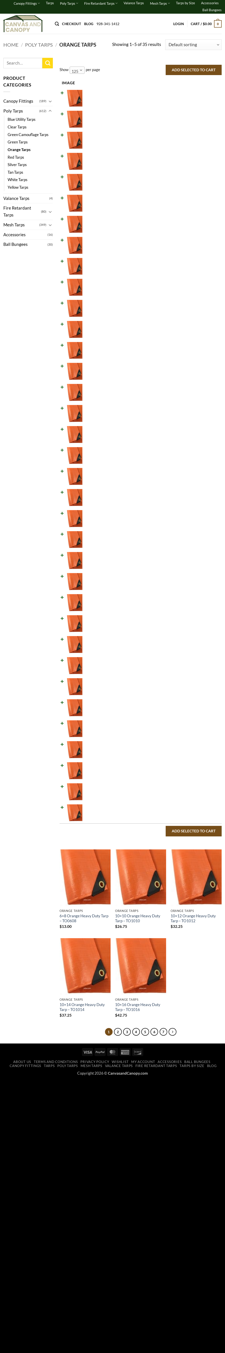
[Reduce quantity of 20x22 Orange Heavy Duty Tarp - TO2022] (161, 641)
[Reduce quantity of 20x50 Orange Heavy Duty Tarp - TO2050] (161, 756)
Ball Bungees (212, 10)
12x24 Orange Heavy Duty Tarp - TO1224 (92, 333)
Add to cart (196, 100)
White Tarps (17, 179)
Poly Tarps (69, 3)
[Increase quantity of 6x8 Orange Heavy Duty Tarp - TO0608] (176, 100)
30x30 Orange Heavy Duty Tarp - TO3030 (92, 879)
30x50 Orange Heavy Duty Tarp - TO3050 (92, 937)
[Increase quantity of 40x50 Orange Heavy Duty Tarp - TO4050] (176, 1015)
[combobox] (77, 70)
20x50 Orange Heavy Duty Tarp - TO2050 (92, 764)
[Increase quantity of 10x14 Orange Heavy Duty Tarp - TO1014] (176, 181)
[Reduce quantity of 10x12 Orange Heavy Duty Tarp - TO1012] (161, 152)
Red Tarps (16, 157)
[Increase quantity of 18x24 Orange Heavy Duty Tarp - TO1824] (176, 583)
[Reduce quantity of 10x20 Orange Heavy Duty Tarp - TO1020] (161, 238)
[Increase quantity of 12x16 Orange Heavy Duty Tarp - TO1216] (176, 267)
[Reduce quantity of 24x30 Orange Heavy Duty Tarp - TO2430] (161, 813)
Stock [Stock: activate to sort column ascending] (136, 82)
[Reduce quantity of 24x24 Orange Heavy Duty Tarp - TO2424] (161, 785)
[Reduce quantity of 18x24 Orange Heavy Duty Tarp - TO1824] (161, 583)
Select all (206, 82)
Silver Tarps (17, 164)
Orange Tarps (19, 149)
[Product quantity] (168, 100)
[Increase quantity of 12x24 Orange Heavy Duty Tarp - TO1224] (176, 325)
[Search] (57, 23)
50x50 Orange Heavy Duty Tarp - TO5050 (92, 1081)
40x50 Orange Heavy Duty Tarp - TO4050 (92, 1023)
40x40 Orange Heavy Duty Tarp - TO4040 (92, 994)
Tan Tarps (15, 172)
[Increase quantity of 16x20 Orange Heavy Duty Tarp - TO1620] (176, 497)
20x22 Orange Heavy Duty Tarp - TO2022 (92, 649)
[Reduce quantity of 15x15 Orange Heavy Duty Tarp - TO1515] (161, 468)
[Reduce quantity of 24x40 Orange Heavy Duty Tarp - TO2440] (161, 842)
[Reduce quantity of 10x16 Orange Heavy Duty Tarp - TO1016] (161, 210)
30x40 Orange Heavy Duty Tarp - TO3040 (92, 908)
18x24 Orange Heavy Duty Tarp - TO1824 (92, 592)
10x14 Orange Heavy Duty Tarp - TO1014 (92, 190)
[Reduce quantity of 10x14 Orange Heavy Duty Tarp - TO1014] (161, 181)
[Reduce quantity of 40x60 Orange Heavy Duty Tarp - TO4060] (161, 1044)
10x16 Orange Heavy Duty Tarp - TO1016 (92, 218)
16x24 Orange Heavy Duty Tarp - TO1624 (92, 534)
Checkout (71, 24)
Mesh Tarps (160, 3)
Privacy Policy (94, 1335)
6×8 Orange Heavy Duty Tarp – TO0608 (84, 1190)
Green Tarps (18, 142)
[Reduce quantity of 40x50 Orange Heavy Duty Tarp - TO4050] (161, 1015)
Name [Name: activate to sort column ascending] (88, 82)
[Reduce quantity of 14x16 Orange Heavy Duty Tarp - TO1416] (161, 382)
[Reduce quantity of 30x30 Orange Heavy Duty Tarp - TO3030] (161, 871)
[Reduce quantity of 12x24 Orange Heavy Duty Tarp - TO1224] (161, 325)
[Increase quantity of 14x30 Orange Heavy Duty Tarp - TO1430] (176, 440)
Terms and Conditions (56, 1335)
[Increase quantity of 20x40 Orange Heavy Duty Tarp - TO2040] (176, 727)
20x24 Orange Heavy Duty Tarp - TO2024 (92, 678)
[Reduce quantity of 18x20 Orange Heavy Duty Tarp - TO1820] (161, 555)
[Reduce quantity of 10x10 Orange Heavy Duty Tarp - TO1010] (161, 124)
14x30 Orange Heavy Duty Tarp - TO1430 (92, 448)
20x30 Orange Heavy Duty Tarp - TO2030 (92, 707)
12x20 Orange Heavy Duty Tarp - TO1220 (92, 304)
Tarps (50, 3)
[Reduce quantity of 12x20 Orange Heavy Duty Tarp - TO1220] (161, 296)
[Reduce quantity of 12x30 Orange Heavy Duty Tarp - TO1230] (161, 353)
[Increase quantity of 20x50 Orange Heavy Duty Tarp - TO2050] (176, 756)
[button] (178, 24)
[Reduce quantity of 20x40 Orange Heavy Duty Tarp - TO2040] (161, 727)
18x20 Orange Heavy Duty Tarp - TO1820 (92, 563)
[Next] (177, 1304)
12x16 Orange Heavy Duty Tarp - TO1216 (92, 276)
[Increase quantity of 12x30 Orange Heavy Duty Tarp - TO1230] (176, 353)
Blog (88, 24)
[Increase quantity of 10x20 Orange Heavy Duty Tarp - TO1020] (176, 238)
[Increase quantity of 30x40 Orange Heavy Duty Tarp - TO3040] (176, 900)
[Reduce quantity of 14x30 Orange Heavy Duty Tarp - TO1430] (161, 440)
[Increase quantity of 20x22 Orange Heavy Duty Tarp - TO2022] (176, 641)
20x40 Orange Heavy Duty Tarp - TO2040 (92, 736)
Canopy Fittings (27, 3)
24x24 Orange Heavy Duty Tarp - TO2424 (92, 793)
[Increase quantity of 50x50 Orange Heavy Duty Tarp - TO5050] (176, 1072)
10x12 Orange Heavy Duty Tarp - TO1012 (92, 161)
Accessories (210, 3)
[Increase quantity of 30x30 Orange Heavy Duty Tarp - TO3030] (176, 871)
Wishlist (120, 1335)
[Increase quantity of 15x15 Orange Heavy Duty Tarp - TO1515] (176, 468)
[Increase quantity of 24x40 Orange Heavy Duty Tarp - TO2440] (176, 842)
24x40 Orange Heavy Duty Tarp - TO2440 (92, 851)
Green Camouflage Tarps (28, 134)
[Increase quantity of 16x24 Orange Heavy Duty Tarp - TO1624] (176, 526)
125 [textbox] (75, 71)
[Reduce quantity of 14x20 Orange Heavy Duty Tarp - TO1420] (161, 411)
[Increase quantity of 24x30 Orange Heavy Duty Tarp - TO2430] (176, 813)
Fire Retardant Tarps (101, 3)
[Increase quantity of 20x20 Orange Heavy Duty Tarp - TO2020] (176, 612)
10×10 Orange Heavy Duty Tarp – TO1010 (137, 1190)
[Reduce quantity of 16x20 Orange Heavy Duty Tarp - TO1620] (161, 497)
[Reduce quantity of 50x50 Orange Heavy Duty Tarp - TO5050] (161, 1072)
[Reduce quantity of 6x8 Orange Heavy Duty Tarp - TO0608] (161, 100)
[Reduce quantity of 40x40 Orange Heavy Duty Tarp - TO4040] (161, 986)
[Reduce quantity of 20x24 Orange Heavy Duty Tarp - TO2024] (161, 670)
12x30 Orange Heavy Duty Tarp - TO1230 (92, 362)
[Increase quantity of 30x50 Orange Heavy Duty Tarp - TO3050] (176, 929)
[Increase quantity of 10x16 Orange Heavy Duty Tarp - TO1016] (176, 210)
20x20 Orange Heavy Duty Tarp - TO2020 (92, 621)
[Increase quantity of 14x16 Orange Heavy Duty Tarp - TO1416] (176, 382)
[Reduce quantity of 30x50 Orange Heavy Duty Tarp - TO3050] (161, 929)
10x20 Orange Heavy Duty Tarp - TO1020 (92, 247)
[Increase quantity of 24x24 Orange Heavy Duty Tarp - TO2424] (176, 785)
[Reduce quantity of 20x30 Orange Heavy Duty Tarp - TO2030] (161, 698)
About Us (22, 1335)
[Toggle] (50, 101)
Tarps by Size (185, 3)
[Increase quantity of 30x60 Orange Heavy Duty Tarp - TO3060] (176, 957)
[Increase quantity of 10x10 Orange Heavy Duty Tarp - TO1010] (176, 124)
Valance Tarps (134, 3)
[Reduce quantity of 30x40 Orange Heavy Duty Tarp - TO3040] (161, 900)
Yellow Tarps (18, 187)
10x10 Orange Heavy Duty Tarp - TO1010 (92, 132)
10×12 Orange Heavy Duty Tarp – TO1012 (193, 1190)
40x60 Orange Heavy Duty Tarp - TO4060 (92, 1052)
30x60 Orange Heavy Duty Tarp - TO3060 (92, 966)
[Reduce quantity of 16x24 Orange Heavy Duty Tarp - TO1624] (161, 526)
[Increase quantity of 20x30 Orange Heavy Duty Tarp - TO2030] (176, 698)
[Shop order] (193, 44)
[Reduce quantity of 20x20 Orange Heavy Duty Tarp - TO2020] (161, 612)
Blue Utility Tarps (21, 119)
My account (143, 1335)
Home (11, 45)
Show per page (80, 70)
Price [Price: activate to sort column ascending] (116, 82)
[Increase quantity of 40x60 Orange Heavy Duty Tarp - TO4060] (176, 1044)
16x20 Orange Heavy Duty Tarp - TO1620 (92, 506)
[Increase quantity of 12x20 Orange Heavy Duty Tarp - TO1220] (176, 296)
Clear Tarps (17, 127)
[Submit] (47, 63)
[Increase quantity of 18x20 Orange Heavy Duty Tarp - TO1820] (176, 555)
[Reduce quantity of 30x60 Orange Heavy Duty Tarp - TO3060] (161, 957)
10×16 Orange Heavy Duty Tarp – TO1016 (137, 1279)
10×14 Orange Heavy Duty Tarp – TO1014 (82, 1279)
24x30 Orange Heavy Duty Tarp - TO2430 (92, 822)
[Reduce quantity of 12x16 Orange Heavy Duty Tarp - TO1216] (161, 267)
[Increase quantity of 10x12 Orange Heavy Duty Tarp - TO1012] (176, 152)
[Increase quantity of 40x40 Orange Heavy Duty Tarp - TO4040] (176, 986)
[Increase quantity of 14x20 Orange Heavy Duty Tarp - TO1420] (176, 411)
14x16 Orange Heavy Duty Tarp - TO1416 (92, 391)
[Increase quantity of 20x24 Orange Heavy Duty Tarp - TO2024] (176, 670)
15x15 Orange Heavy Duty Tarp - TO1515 (92, 477)
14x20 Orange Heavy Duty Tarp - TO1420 (92, 419)
